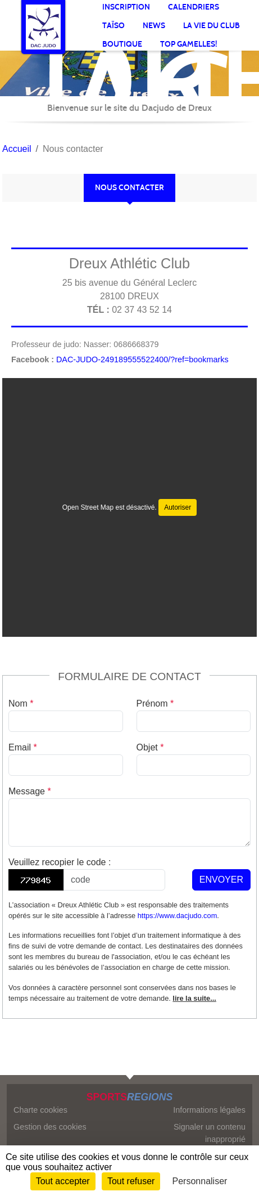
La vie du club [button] (211, 25)
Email (22, 747)
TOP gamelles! (188, 44)
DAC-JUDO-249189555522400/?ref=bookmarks (142, 359)
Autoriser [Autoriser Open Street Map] (177, 507)
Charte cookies (40, 1109)
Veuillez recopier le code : (59, 862)
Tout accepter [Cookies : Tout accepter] (63, 1181)
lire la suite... (194, 998)
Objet (150, 747)
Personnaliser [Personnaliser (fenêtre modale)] (200, 1181)
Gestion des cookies (50, 1126)
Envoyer (221, 879)
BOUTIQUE (122, 44)
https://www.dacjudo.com (177, 915)
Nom (20, 703)
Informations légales (209, 1109)
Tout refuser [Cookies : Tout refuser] (131, 1181)
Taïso (113, 25)
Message (29, 791)
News (154, 25)
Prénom (155, 703)
